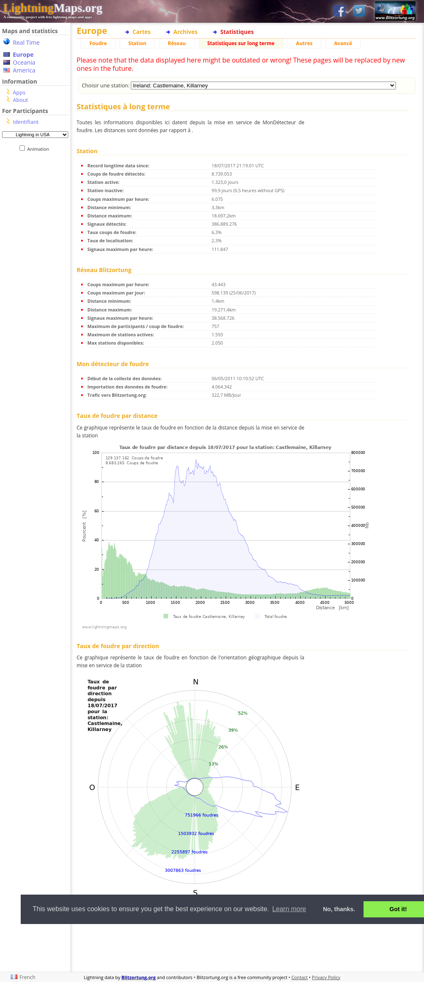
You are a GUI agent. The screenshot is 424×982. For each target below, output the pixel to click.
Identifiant (26, 121)
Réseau (177, 43)
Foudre (98, 43)
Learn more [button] (289, 908)
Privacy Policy (326, 977)
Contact (300, 977)
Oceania (24, 62)
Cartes (141, 32)
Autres (304, 43)
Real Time (26, 42)
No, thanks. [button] (339, 909)
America (24, 70)
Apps (19, 92)
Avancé (343, 43)
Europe (23, 54)
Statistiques (237, 32)
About (20, 100)
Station (137, 43)
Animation (40, 149)
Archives (185, 32)
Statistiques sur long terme (241, 43)
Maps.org (52, 7)
